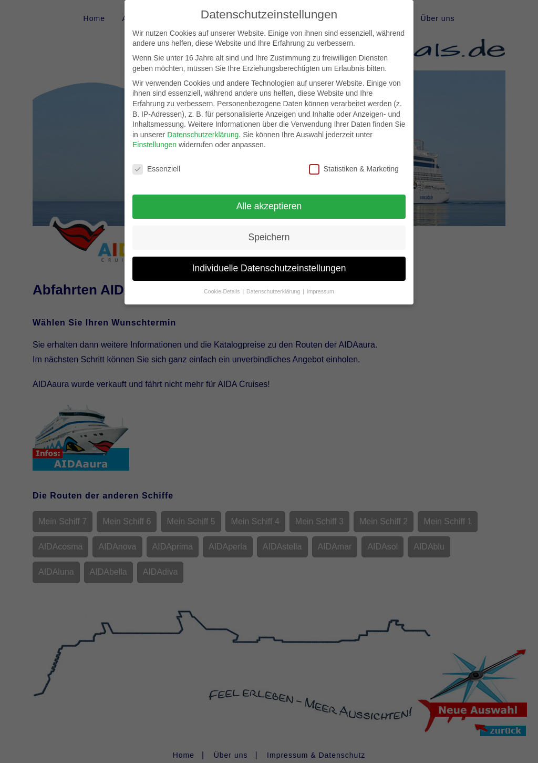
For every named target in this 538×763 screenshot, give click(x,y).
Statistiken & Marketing (354, 161)
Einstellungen (154, 136)
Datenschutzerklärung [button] (274, 282)
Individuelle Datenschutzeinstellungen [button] (269, 259)
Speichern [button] (269, 228)
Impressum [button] (320, 282)
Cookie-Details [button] (222, 282)
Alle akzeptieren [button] (269, 197)
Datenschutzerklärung (203, 125)
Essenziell (156, 161)
